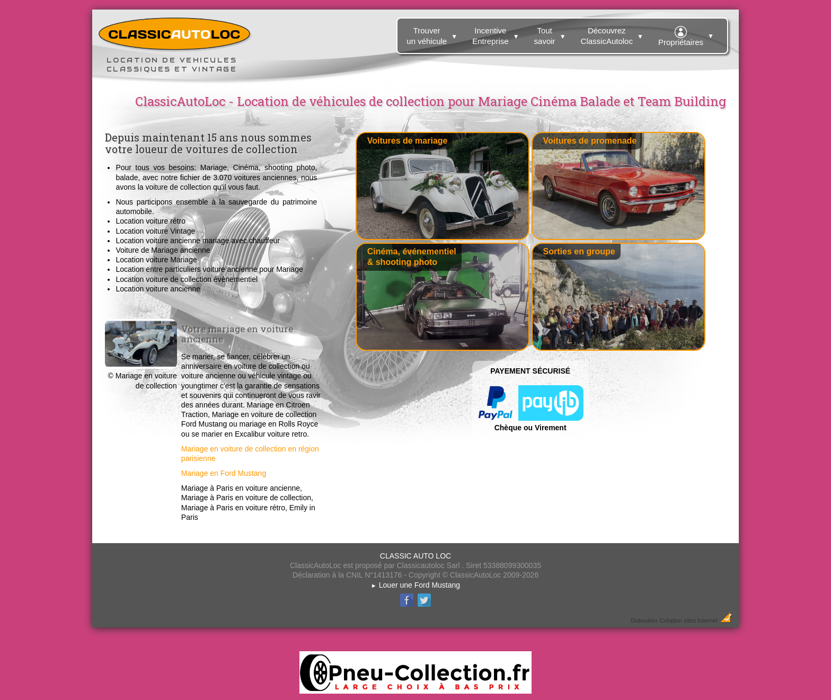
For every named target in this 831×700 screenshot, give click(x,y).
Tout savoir (551, 34)
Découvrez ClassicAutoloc (613, 34)
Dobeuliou (644, 620)
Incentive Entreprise (496, 34)
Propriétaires (687, 34)
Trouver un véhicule (433, 34)
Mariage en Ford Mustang (223, 473)
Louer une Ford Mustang (415, 585)
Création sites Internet (688, 620)
